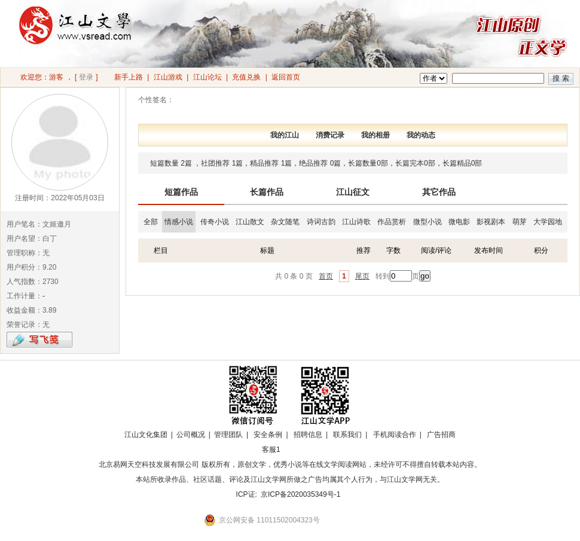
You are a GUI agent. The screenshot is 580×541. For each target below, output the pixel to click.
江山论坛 (207, 77)
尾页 (362, 276)
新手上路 (128, 77)
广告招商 (441, 434)
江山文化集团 (145, 434)
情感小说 (178, 222)
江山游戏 (168, 77)
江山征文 (353, 192)
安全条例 (268, 434)
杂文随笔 (285, 222)
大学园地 (547, 222)
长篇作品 (266, 192)
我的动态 (421, 135)
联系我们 (347, 434)
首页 (326, 276)
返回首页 (285, 77)
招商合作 (303, 449)
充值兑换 (246, 77)
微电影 (459, 222)
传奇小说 (214, 222)
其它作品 (439, 192)
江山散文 (250, 222)
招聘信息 (308, 434)
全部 (151, 222)
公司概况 (190, 434)
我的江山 (284, 135)
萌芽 (519, 222)
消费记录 (330, 135)
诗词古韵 (321, 222)
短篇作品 (181, 192)
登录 (86, 77)
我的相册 (375, 135)
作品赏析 (391, 222)
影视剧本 (491, 222)
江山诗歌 (356, 222)
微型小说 (427, 222)
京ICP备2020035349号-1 (300, 494)
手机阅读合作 (394, 434)
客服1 (271, 449)
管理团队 (228, 434)
